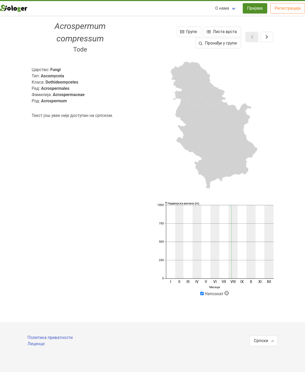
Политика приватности (50, 337)
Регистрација (288, 8)
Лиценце (36, 343)
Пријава (255, 8)
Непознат (214, 293)
